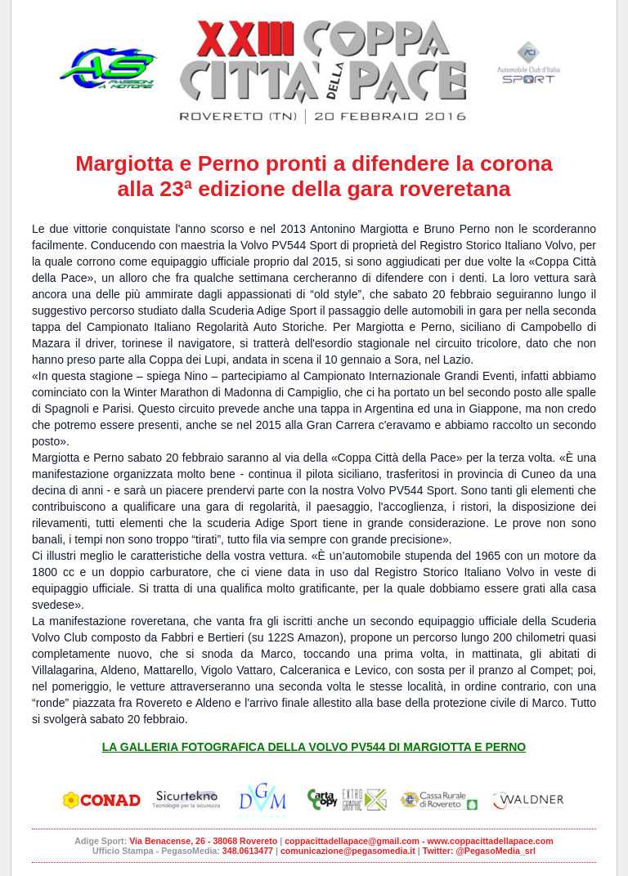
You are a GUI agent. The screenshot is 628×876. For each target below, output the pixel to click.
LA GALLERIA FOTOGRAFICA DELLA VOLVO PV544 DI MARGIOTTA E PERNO (314, 746)
